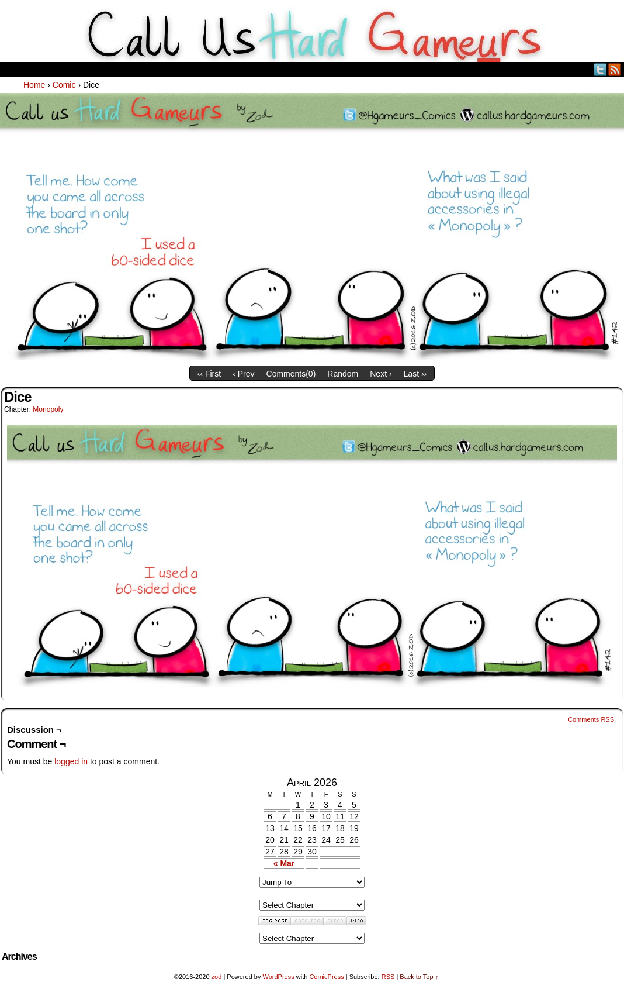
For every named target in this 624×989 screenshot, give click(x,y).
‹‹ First (209, 373)
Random (342, 373)
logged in (71, 761)
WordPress (278, 976)
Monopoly (48, 409)
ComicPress (326, 976)
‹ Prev (243, 373)
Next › (380, 373)
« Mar (284, 863)
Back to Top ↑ (419, 976)
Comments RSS (591, 719)
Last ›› (415, 373)
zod (217, 976)
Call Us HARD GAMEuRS (312, 34)
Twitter (600, 69)
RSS (615, 69)
